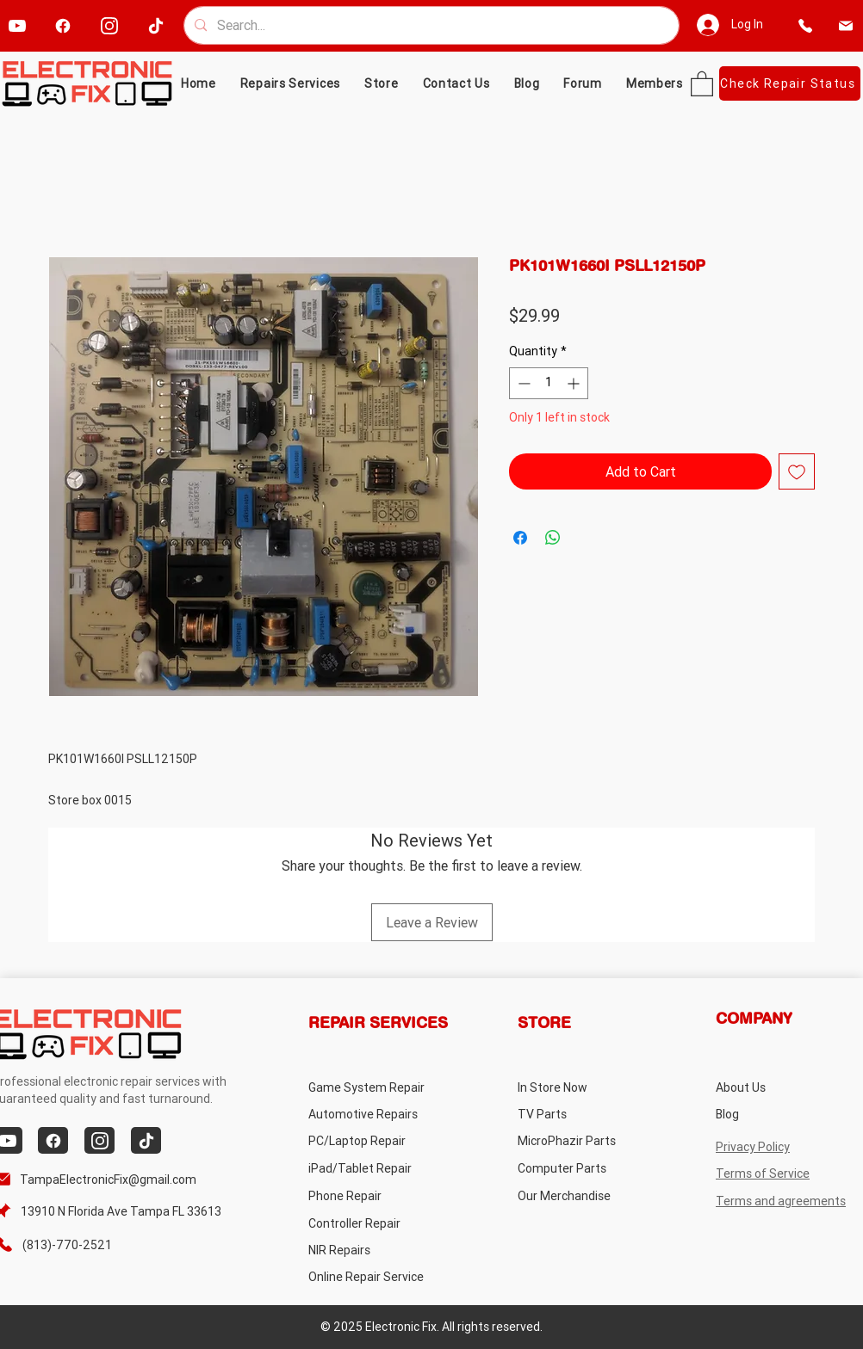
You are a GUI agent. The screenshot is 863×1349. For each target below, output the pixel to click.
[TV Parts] (586, 1113)
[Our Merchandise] (586, 1195)
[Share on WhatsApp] (553, 537)
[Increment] (575, 383)
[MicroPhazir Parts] (586, 1140)
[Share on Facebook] (520, 537)
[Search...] (430, 25)
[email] (846, 25)
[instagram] (109, 25)
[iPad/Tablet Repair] (376, 1168)
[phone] (806, 25)
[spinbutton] (548, 383)
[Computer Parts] (586, 1168)
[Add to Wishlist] (797, 471)
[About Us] (784, 1087)
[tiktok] (155, 25)
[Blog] (784, 1113)
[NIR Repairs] (376, 1249)
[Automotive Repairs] (376, 1113)
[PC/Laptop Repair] (376, 1140)
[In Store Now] (586, 1087)
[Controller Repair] (376, 1223)
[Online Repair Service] (382, 1276)
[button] (381, 83)
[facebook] (62, 25)
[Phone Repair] (376, 1195)
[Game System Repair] (386, 1087)
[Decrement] (522, 383)
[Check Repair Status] (789, 83)
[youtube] (17, 25)
